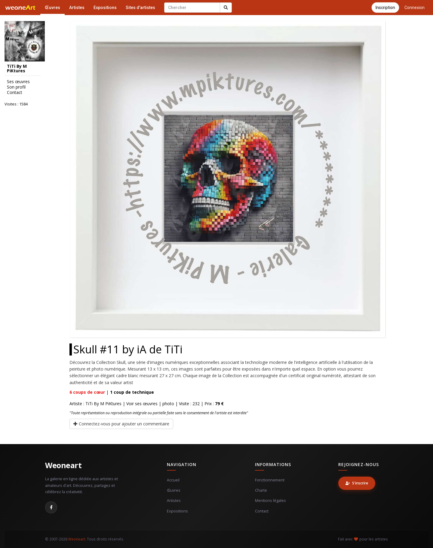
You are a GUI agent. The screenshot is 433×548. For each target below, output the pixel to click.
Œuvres (52, 7)
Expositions (105, 7)
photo (168, 403)
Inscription (385, 7)
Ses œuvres (18, 81)
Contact (14, 92)
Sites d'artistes (140, 7)
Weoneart (63, 465)
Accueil (173, 480)
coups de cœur (87, 392)
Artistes (76, 7)
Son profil (16, 87)
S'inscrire (356, 483)
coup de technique (132, 392)
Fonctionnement (269, 480)
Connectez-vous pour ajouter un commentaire (121, 424)
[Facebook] (51, 507)
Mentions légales (270, 500)
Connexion (414, 7)
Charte (261, 490)
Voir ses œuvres (142, 403)
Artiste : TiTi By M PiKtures (95, 403)
